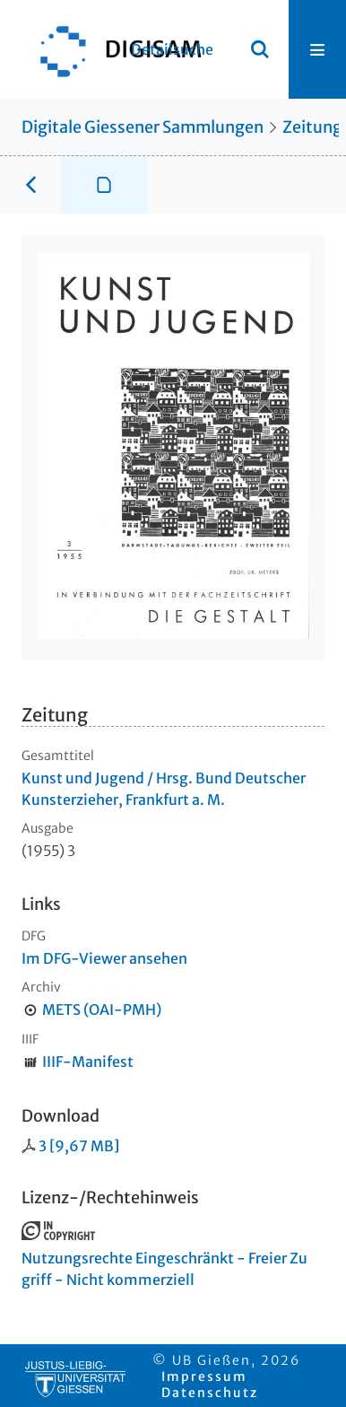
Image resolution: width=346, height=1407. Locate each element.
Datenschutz (209, 1393)
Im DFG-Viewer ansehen (104, 958)
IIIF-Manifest (88, 1062)
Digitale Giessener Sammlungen (143, 127)
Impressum (204, 1376)
